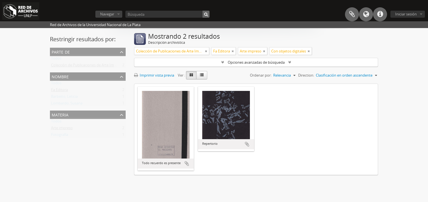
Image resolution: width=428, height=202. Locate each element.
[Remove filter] (206, 51)
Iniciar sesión (406, 14)
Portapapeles (352, 14)
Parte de (61, 51)
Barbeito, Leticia (64, 97)
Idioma (366, 14)
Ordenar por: (260, 75)
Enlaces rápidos (380, 14)
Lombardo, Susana (66, 104)
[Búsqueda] (167, 14)
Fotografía (59, 135)
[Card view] (191, 75)
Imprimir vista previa (154, 75)
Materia (60, 114)
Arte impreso (62, 129)
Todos (56, 59)
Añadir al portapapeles (187, 163)
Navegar (107, 14)
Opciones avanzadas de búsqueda (256, 62)
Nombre (60, 76)
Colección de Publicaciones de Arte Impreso (87, 66)
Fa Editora (59, 90)
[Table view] (201, 75)
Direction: (306, 75)
